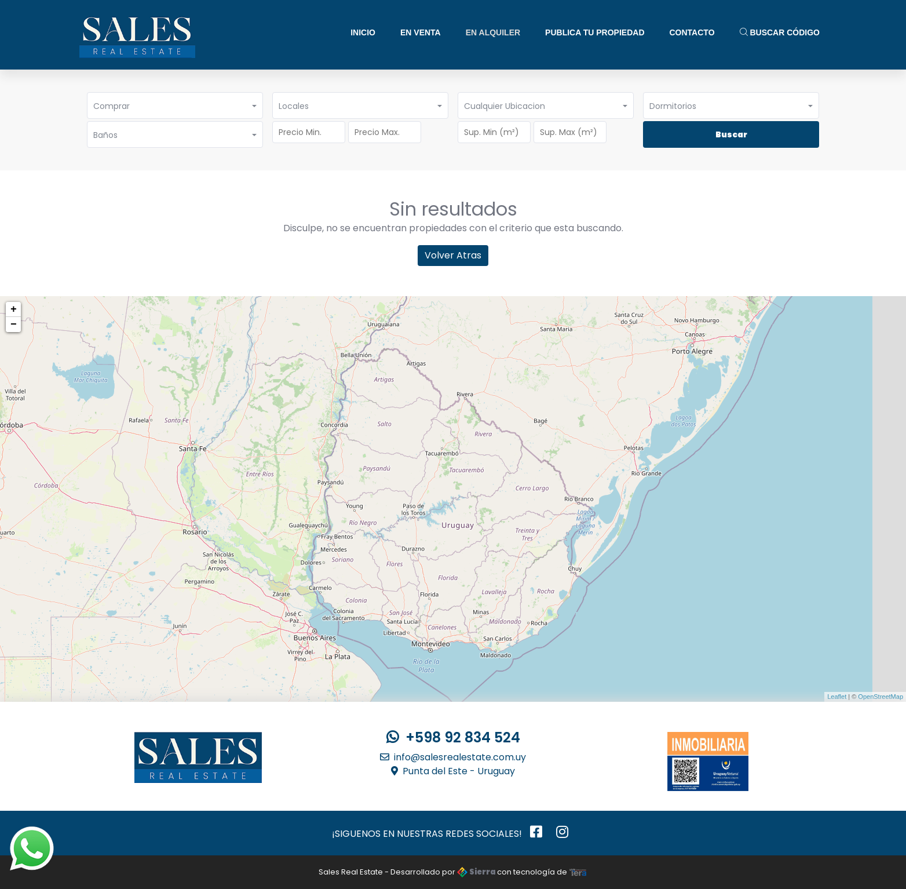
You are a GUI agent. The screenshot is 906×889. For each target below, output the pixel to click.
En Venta (420, 32)
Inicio (362, 32)
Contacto (692, 32)
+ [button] (13, 309)
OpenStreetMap (880, 696)
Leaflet (836, 696)
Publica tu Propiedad (594, 32)
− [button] (13, 324)
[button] (175, 105)
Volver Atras (453, 255)
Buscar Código (780, 32)
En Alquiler (493, 32)
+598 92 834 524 (453, 737)
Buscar (731, 134)
